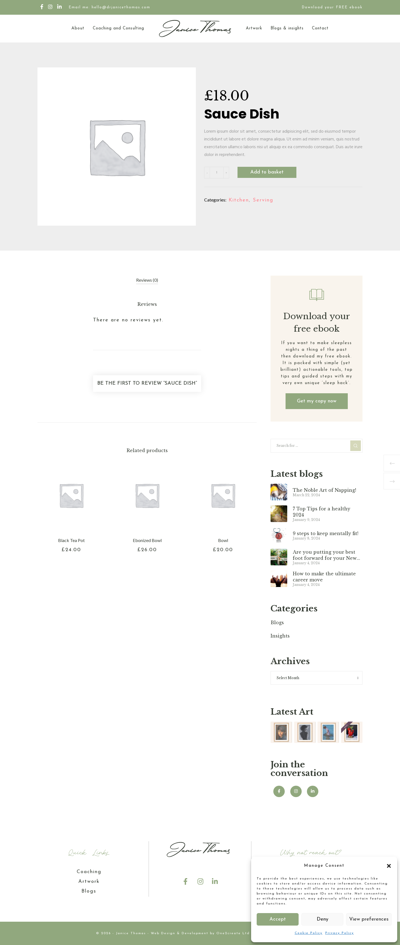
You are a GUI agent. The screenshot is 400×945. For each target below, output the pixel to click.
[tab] (147, 280)
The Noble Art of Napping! (324, 490)
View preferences (369, 919)
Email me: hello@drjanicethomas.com (109, 7)
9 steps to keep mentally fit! (325, 533)
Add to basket (267, 172)
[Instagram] (50, 6)
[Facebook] (42, 6)
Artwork (89, 881)
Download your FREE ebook (332, 7)
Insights (280, 636)
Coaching (89, 872)
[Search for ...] (316, 446)
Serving (263, 200)
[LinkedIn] (59, 6)
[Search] (355, 445)
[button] (389, 866)
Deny (322, 919)
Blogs (277, 622)
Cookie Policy (308, 933)
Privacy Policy (339, 933)
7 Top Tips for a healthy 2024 (321, 512)
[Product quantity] (217, 172)
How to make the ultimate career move (324, 577)
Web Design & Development (179, 933)
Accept (277, 919)
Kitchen (239, 200)
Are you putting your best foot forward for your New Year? (325, 555)
